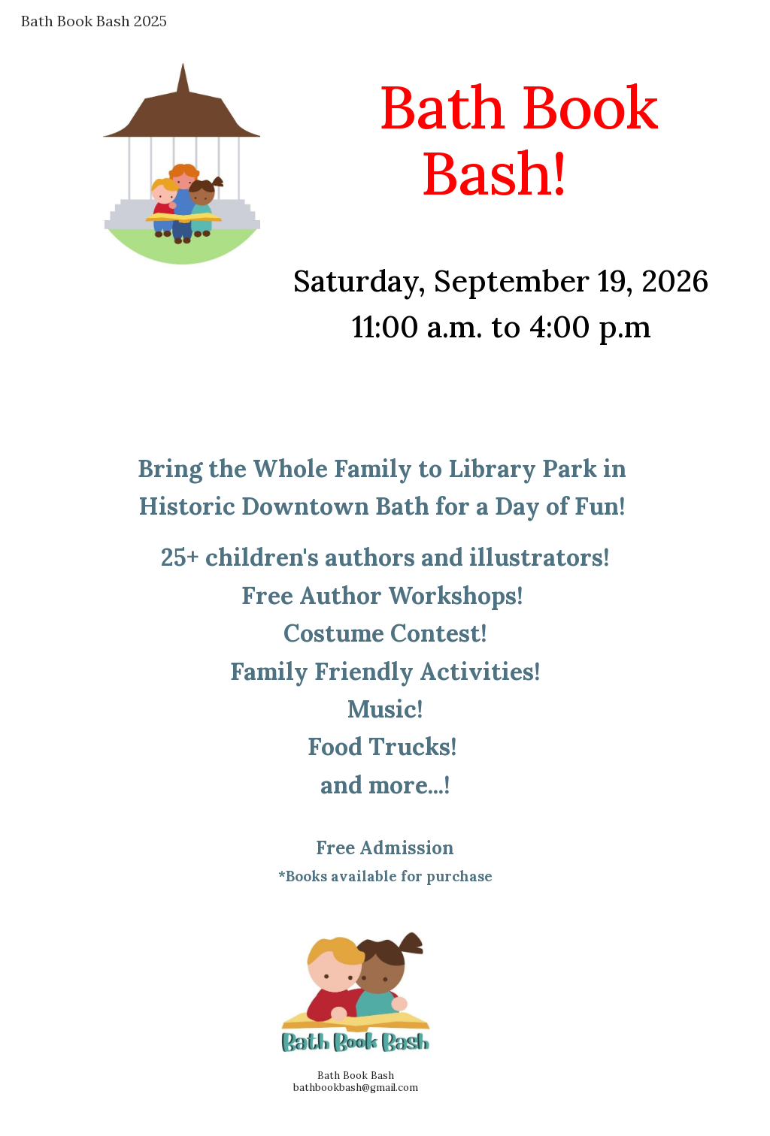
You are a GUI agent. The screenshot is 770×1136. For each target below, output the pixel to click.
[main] (501, 139)
